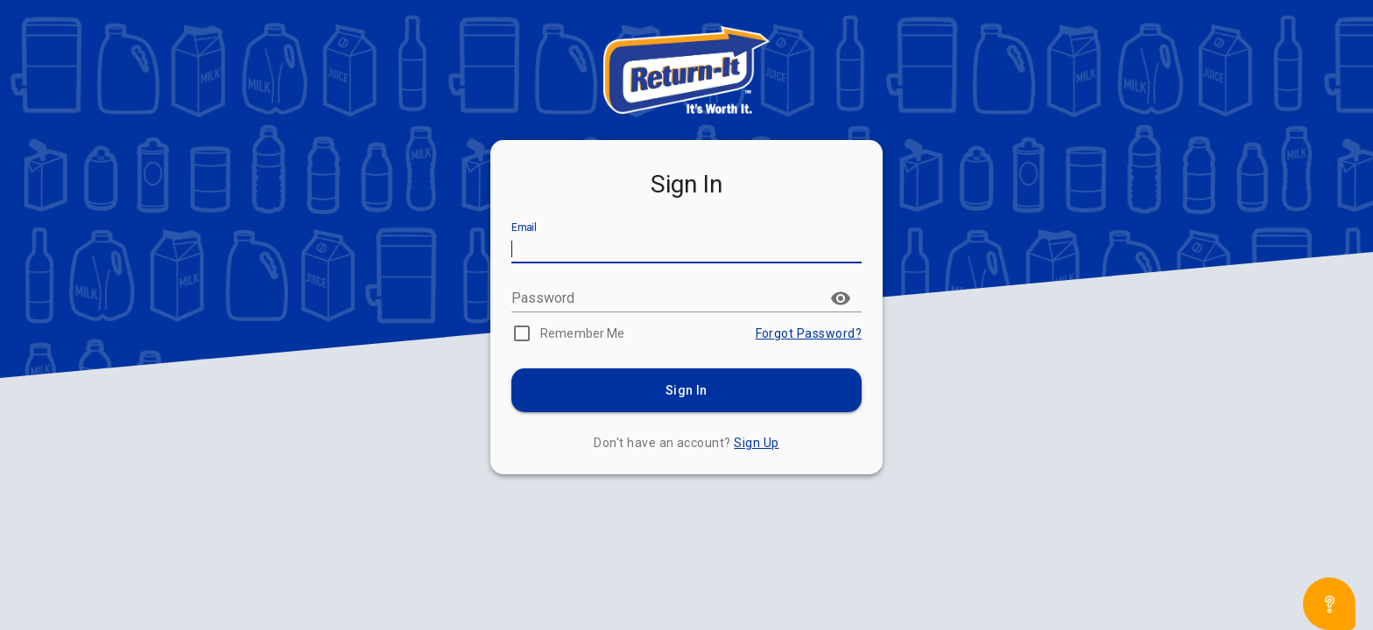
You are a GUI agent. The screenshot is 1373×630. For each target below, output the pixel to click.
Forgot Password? (809, 333)
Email (524, 228)
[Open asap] (1329, 604)
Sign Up (756, 443)
